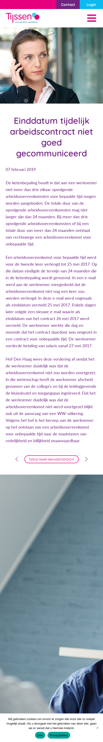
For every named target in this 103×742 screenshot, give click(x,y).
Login (91, 4)
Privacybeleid (59, 735)
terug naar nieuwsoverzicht (51, 459)
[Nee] (97, 727)
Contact (68, 4)
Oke (40, 735)
